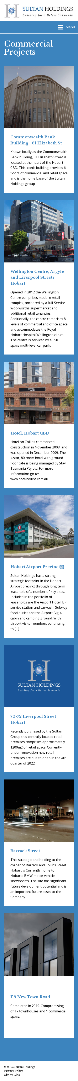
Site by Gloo (12, 1074)
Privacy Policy (13, 1070)
